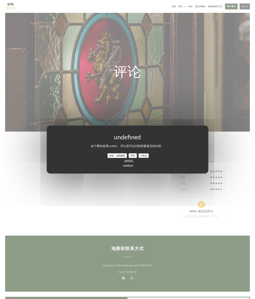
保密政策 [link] (128, 160)
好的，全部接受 (117, 155)
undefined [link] (128, 165)
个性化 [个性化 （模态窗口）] (143, 155)
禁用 (132, 155)
